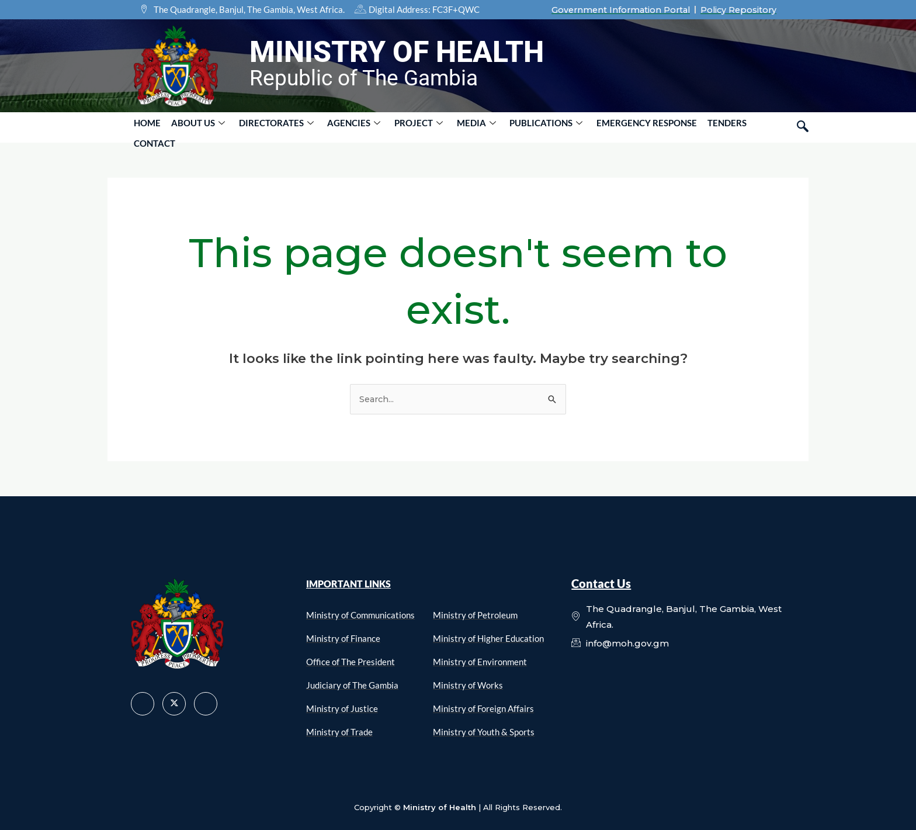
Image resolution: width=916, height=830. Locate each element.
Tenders (699, 127)
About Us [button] (193, 127)
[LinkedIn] (205, 703)
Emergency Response (622, 127)
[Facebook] (142, 703)
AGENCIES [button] (342, 127)
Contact (746, 127)
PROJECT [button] (404, 127)
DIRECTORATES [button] (268, 127)
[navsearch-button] (802, 127)
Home (146, 127)
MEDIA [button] (458, 127)
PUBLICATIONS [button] (524, 127)
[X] (174, 703)
